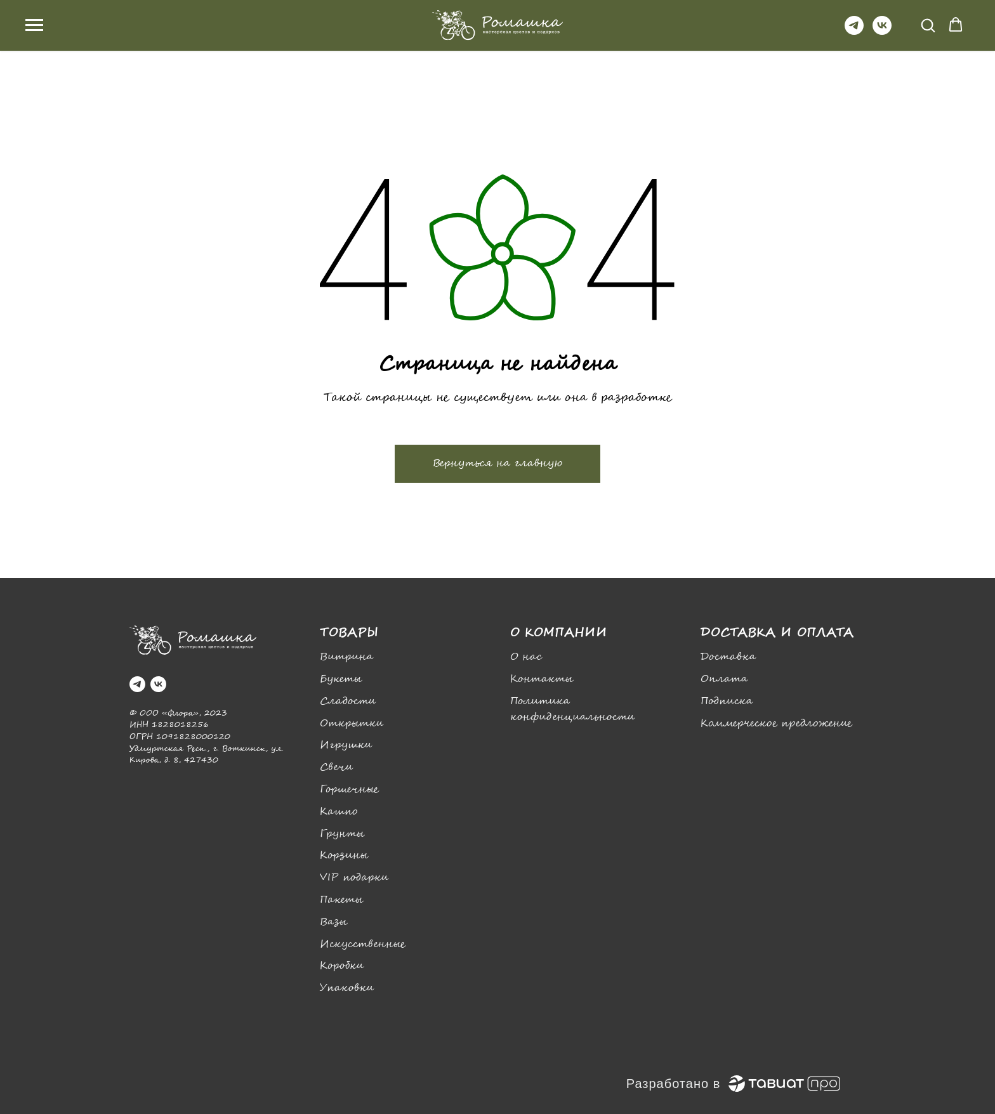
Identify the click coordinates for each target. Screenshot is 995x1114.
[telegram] (854, 31)
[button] (927, 24)
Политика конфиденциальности (572, 709)
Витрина (346, 657)
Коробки (342, 966)
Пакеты (341, 900)
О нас (526, 657)
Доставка (728, 657)
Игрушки (346, 745)
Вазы (333, 922)
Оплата (724, 679)
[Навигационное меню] (34, 25)
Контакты (541, 679)
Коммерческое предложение (776, 723)
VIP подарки (354, 878)
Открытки (351, 723)
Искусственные (362, 944)
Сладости (348, 701)
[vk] (882, 31)
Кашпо (338, 812)
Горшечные (349, 789)
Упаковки (347, 988)
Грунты (342, 834)
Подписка (727, 701)
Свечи (336, 767)
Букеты (341, 679)
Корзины (344, 855)
